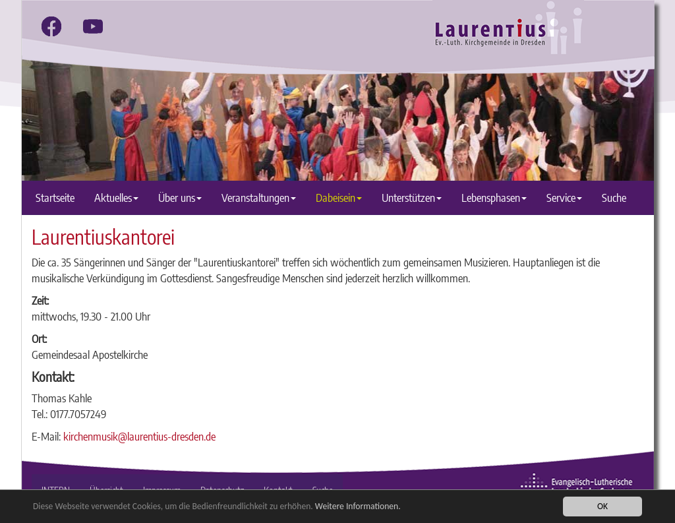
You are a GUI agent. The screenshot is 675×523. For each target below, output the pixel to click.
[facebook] (51, 26)
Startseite (55, 197)
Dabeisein (339, 197)
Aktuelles (116, 197)
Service (564, 197)
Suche (614, 197)
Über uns (180, 197)
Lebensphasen (494, 197)
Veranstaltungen (258, 197)
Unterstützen (412, 197)
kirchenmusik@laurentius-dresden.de (139, 436)
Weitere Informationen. (358, 506)
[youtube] (93, 26)
